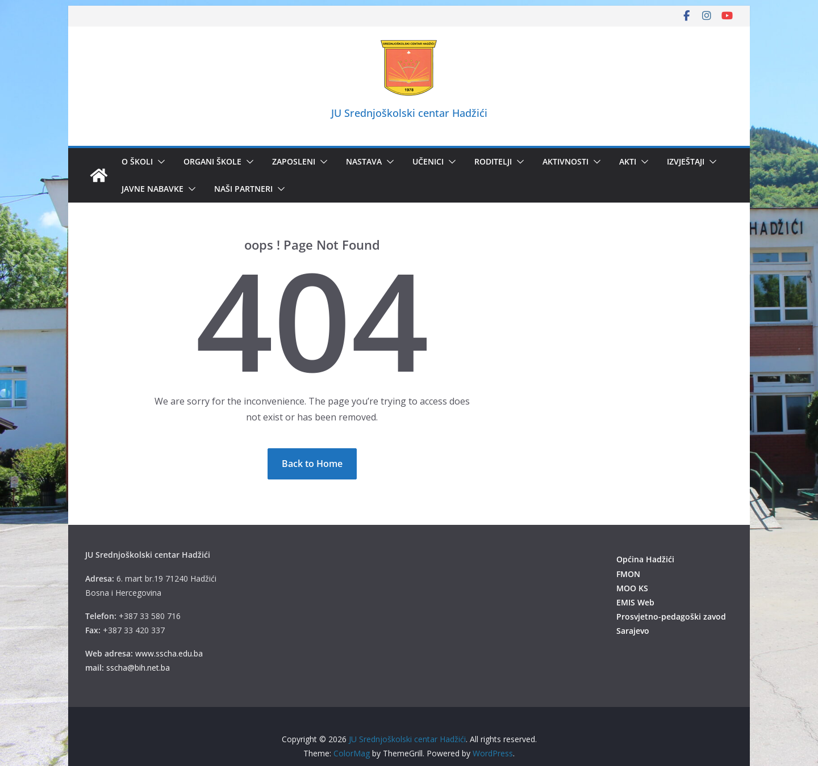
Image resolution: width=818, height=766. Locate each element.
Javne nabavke (152, 188)
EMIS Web (635, 602)
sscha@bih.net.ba (138, 667)
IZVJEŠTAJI (685, 161)
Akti (627, 161)
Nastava (364, 161)
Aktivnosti (565, 161)
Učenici (428, 161)
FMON (628, 574)
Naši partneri (243, 188)
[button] (159, 162)
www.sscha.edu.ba (169, 653)
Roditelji (493, 161)
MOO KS (632, 588)
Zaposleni (293, 161)
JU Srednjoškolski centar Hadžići (409, 113)
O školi (137, 161)
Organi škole (212, 161)
